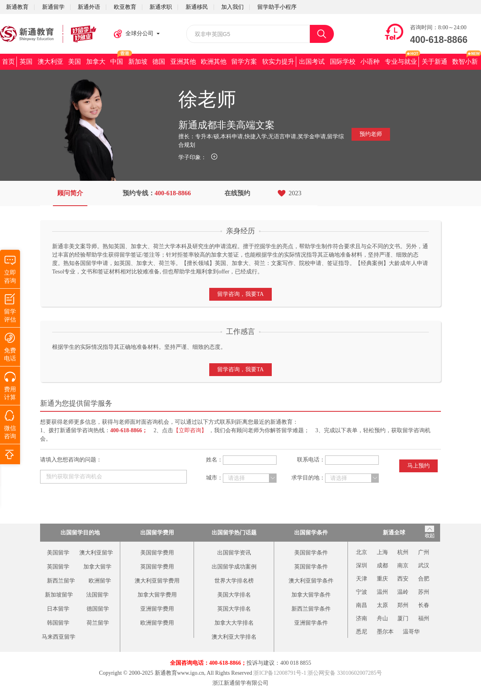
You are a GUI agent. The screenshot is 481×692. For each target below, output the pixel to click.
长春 (423, 605)
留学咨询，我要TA (240, 294)
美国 (74, 61)
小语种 (370, 61)
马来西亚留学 (58, 637)
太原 (382, 605)
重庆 (382, 579)
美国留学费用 (157, 553)
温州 (382, 592)
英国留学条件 (311, 567)
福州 (423, 618)
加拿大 (95, 61)
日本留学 (58, 609)
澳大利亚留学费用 (157, 581)
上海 (382, 552)
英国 (26, 61)
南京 (402, 566)
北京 (361, 552)
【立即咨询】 (190, 430)
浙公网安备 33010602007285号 (344, 673)
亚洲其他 (183, 61)
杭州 (402, 552)
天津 (361, 579)
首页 (8, 61)
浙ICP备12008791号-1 (279, 673)
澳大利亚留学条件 (311, 581)
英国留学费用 (157, 567)
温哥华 (411, 632)
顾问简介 (70, 193)
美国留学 (58, 553)
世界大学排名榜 (234, 581)
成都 (382, 566)
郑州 (402, 605)
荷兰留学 (98, 623)
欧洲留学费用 (157, 623)
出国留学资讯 (234, 553)
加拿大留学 (97, 567)
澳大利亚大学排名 (234, 637)
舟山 (382, 618)
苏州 (423, 592)
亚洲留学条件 (311, 623)
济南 (361, 618)
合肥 (423, 579)
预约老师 (371, 134)
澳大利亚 (50, 61)
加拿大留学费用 (157, 595)
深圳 (361, 566)
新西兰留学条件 (311, 609)
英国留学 (58, 567)
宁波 (361, 592)
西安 (402, 579)
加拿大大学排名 (234, 623)
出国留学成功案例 (234, 567)
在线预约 (237, 193)
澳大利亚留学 (96, 553)
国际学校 (343, 61)
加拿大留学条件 (311, 595)
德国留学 (98, 609)
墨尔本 (385, 632)
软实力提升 (278, 61)
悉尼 (361, 632)
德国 (158, 61)
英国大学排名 (234, 609)
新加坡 (138, 61)
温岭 (402, 592)
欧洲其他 (213, 61)
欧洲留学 (100, 581)
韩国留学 (58, 623)
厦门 (402, 618)
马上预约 (418, 466)
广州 (423, 552)
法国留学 (97, 595)
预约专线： (157, 193)
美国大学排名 (234, 595)
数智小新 (465, 61)
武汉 (423, 566)
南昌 (361, 605)
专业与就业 (401, 61)
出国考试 (312, 61)
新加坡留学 (59, 595)
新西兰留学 (61, 581)
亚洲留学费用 (157, 609)
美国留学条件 (311, 553)
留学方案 (244, 61)
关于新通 (434, 61)
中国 (116, 61)
